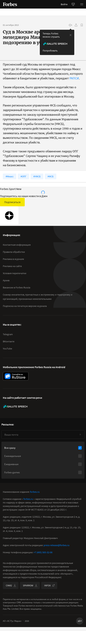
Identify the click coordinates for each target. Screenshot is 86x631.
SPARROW (30, 585)
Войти (64, 4)
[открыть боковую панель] (73, 4)
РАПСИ (74, 78)
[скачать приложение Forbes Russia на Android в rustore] (15, 376)
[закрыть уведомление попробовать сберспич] (70, 35)
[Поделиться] (76, 25)
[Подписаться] (80, 434)
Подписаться (12, 202)
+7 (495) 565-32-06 (43, 552)
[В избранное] (82, 25)
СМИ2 (11, 585)
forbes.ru (35, 491)
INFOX (49, 585)
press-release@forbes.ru (56, 545)
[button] (82, 4)
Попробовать (50, 50)
